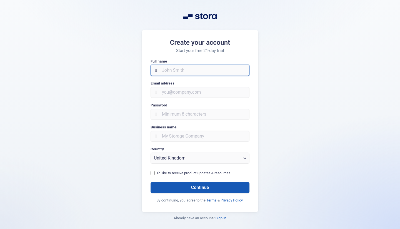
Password (159, 105)
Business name (163, 127)
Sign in (221, 218)
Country (157, 149)
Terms (211, 200)
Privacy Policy (231, 200)
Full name (159, 61)
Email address (162, 83)
